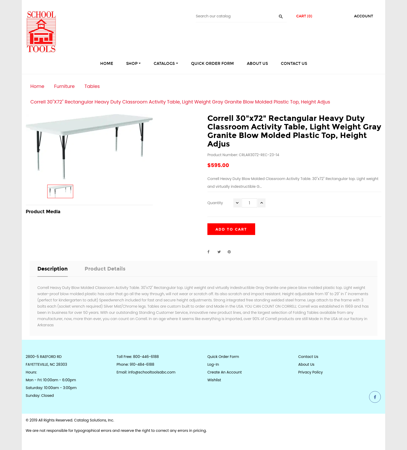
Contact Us (308, 356)
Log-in (213, 364)
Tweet (221, 252)
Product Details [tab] (105, 269)
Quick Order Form (223, 356)
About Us (306, 364)
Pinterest (231, 252)
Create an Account (224, 372)
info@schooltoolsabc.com (151, 372)
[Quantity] (249, 202)
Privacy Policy (310, 372)
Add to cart (231, 229)
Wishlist (214, 380)
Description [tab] (52, 269)
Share (211, 252)
